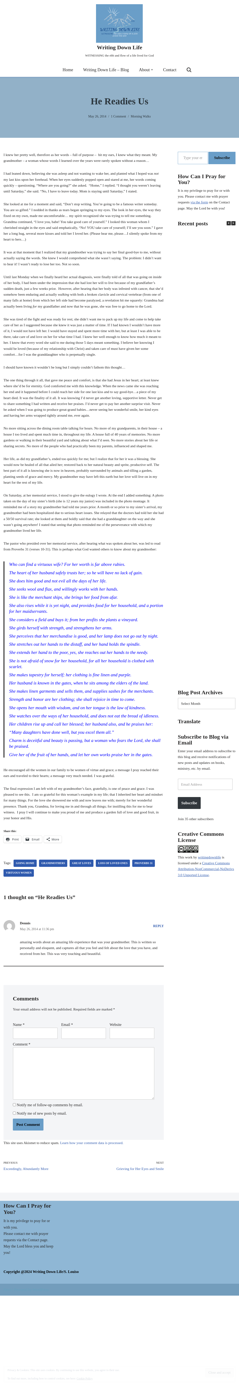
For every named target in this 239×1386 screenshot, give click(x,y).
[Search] (191, 69)
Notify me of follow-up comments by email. (50, 1193)
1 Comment (118, 116)
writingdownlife (211, 867)
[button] (153, 70)
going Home (25, 943)
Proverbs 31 (148, 943)
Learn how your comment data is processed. (95, 1232)
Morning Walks (141, 116)
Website (115, 1108)
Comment (21, 1128)
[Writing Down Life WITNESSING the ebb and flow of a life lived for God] (119, 31)
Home (66, 69)
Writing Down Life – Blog (105, 69)
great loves (84, 943)
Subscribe (222, 158)
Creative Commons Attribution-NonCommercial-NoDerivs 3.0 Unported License (205, 879)
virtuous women (19, 952)
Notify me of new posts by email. (42, 1202)
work (189, 867)
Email (67, 1108)
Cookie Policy (85, 1378)
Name (19, 1108)
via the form (200, 204)
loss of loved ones (116, 943)
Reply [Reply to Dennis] (158, 1006)
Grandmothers (55, 943)
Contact (171, 69)
